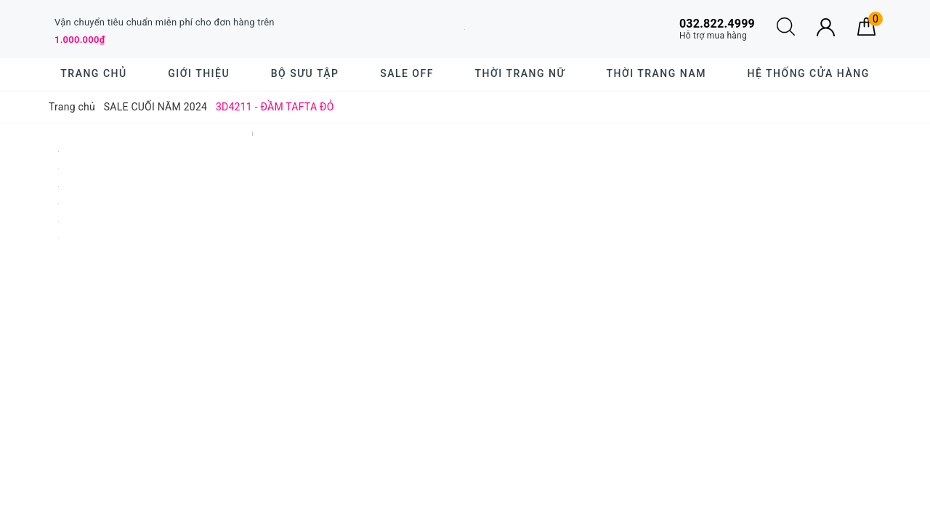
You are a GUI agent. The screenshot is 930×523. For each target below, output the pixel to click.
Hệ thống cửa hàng (809, 73)
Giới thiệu (199, 73)
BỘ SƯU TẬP (305, 73)
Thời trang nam (655, 73)
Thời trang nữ (520, 73)
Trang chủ (93, 73)
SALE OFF (407, 73)
